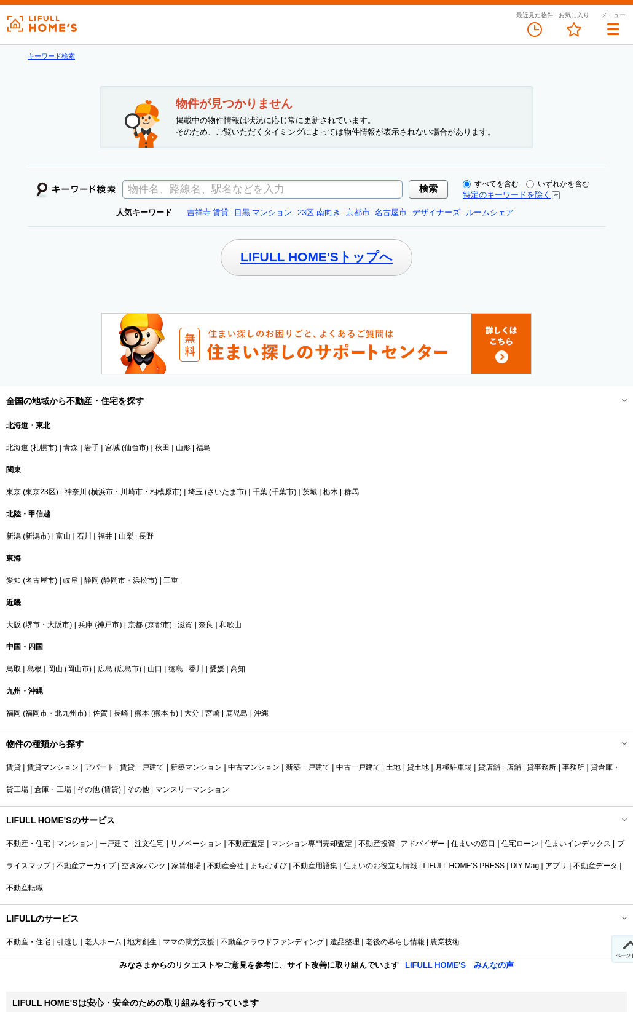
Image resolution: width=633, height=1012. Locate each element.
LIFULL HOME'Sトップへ (316, 257)
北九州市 (69, 713)
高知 (237, 669)
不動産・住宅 (28, 843)
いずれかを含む (557, 184)
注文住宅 (149, 843)
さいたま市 (225, 492)
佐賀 (100, 713)
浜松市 (144, 580)
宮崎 (212, 713)
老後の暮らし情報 (395, 942)
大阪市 (58, 624)
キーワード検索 (51, 56)
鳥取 (13, 669)
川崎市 (131, 492)
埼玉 (195, 492)
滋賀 (185, 624)
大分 (191, 713)
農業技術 (445, 942)
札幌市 (44, 447)
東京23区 (40, 492)
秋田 (162, 447)
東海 (13, 558)
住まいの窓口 (473, 843)
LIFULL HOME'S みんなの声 (459, 965)
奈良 (206, 624)
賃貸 (13, 767)
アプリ (556, 865)
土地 (393, 767)
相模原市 (164, 492)
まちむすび (268, 865)
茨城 (309, 492)
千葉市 (283, 492)
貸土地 (418, 767)
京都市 (158, 624)
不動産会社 (225, 865)
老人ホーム (103, 942)
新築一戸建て (308, 767)
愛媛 (217, 669)
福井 (105, 536)
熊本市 (165, 713)
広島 (105, 669)
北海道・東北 (28, 425)
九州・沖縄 (24, 691)
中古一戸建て (358, 767)
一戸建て (114, 843)
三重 (170, 580)
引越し (68, 942)
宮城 (112, 447)
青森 (70, 447)
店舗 (513, 767)
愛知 (13, 580)
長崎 (121, 713)
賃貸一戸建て (142, 767)
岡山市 (78, 669)
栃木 (330, 492)
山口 (154, 669)
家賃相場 (186, 865)
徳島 (175, 669)
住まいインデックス (578, 843)
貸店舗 (489, 767)
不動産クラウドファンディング (272, 942)
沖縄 (261, 713)
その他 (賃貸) (99, 789)
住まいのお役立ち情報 (380, 865)
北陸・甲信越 (28, 514)
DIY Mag (525, 865)
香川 (196, 669)
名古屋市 (40, 580)
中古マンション (254, 767)
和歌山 (230, 624)
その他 (138, 789)
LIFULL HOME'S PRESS (464, 865)
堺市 (32, 624)
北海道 (17, 447)
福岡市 (36, 713)
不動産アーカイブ (86, 865)
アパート (99, 767)
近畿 (13, 602)
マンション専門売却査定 (311, 843)
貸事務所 (541, 767)
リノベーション (196, 843)
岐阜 (70, 580)
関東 (13, 469)
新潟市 (36, 536)
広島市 (128, 669)
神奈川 (76, 492)
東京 (13, 492)
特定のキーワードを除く (507, 194)
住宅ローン (519, 843)
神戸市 (108, 624)
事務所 (573, 767)
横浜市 (102, 492)
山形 (183, 447)
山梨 (126, 536)
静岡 (91, 580)
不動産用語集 (315, 865)
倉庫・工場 (52, 789)
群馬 (351, 492)
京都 (135, 624)
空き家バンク (144, 865)
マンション (75, 843)
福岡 (13, 713)
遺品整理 (345, 942)
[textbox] (262, 189)
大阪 (13, 624)
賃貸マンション (53, 767)
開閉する (616, 401)
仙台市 (135, 447)
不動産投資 (376, 843)
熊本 (142, 713)
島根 (34, 669)
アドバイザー (423, 843)
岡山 (55, 669)
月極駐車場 (453, 767)
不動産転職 (24, 888)
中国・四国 (24, 646)
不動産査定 (246, 843)
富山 (63, 536)
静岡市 (114, 580)
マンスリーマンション (192, 789)
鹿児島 (237, 713)
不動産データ (595, 865)
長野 (146, 536)
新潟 (13, 536)
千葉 (260, 492)
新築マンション (196, 767)
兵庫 (85, 624)
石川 (84, 536)
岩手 (91, 447)
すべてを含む (491, 184)
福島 (203, 447)
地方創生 (142, 942)
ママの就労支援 (188, 942)
